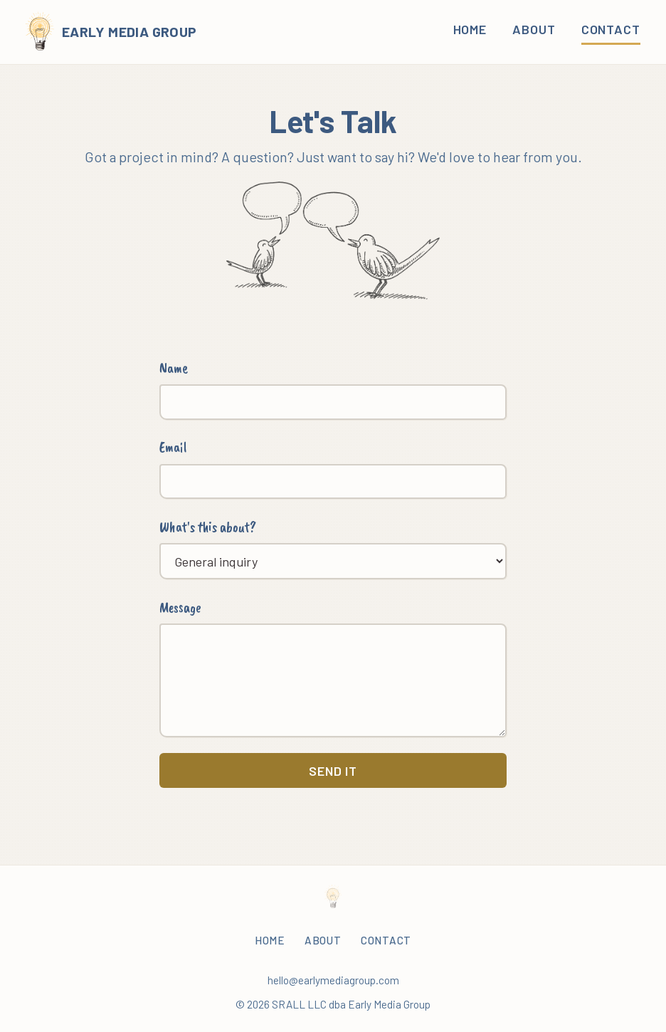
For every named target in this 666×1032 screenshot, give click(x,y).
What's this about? (207, 526)
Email (172, 447)
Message (180, 607)
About (534, 29)
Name (173, 368)
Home (470, 29)
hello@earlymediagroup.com (333, 980)
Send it (333, 771)
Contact (610, 29)
